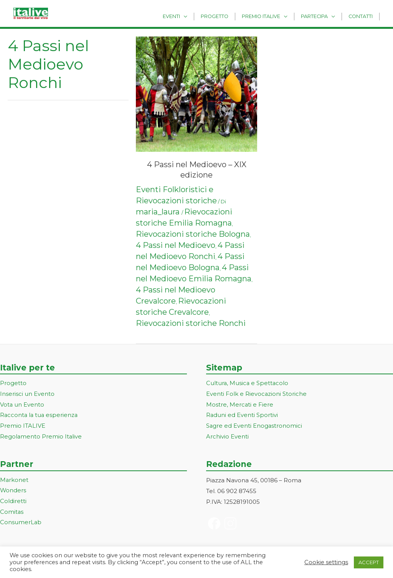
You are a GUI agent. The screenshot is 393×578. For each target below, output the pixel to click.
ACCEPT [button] (368, 562)
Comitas (12, 513)
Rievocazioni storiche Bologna (193, 234)
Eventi (186, 16)
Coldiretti (13, 502)
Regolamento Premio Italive (41, 437)
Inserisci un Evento (27, 394)
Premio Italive (269, 16)
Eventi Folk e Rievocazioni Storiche (256, 394)
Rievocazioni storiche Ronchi (191, 323)
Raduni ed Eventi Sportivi (242, 415)
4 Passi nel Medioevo (175, 245)
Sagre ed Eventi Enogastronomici (254, 426)
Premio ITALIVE (22, 426)
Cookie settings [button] (326, 562)
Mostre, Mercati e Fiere (240, 405)
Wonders (13, 491)
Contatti (362, 16)
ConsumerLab (21, 523)
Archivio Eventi (227, 437)
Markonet (14, 480)
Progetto (226, 16)
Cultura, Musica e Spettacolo (247, 383)
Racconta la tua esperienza (39, 415)
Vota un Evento (22, 405)
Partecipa (319, 16)
